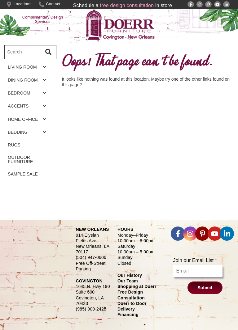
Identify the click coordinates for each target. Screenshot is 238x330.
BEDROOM (28, 96)
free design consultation (127, 5)
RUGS (11, 152)
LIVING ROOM (28, 67)
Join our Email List (195, 260)
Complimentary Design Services (42, 19)
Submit (205, 287)
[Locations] (9, 4)
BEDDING (28, 138)
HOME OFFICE (28, 124)
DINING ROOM (28, 81)
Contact (53, 4)
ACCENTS (28, 110)
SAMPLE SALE (20, 184)
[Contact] (41, 4)
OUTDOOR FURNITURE (17, 168)
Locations (23, 4)
